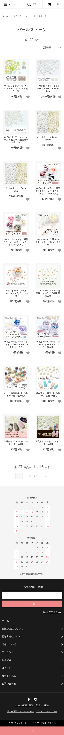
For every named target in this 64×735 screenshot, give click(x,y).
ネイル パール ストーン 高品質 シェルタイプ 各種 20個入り (48, 293)
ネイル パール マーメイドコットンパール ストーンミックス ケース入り (16, 344)
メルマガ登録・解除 (24, 705)
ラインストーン (20, 16)
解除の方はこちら (52, 612)
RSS (38, 705)
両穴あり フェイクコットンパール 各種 (48, 442)
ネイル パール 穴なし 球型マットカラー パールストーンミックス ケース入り (48, 191)
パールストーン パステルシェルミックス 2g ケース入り (16, 293)
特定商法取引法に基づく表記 (20, 711)
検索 (32, 4)
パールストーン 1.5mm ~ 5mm (16, 189)
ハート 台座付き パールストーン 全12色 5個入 (16, 394)
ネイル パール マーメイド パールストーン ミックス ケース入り (48, 344)
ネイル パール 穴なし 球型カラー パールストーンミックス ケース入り (16, 242)
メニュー (11, 4)
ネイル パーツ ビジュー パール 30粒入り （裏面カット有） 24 (16, 140)
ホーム (5, 16)
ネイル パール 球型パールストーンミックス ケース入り (48, 242)
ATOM (46, 705)
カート (53, 4)
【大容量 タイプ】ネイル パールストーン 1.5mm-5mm (48, 88)
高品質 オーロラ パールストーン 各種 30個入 (48, 394)
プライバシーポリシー (46, 711)
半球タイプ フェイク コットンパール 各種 (16, 442)
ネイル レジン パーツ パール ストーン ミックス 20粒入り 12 (16, 88)
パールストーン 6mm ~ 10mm (48, 138)
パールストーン (40, 16)
